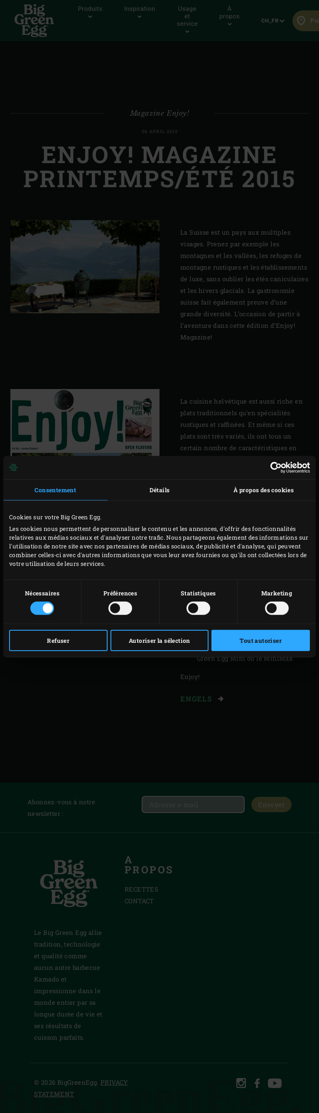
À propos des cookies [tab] (263, 489)
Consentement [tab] (55, 489)
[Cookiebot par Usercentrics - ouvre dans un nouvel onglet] (273, 467)
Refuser (58, 640)
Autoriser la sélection (159, 640)
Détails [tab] (160, 489)
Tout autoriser (261, 640)
